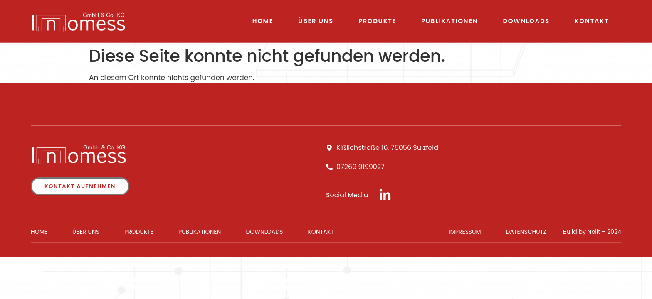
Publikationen (449, 21)
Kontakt (592, 21)
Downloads (526, 21)
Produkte (377, 21)
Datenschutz (526, 232)
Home (262, 21)
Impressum (465, 232)
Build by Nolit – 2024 (592, 232)
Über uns (315, 21)
